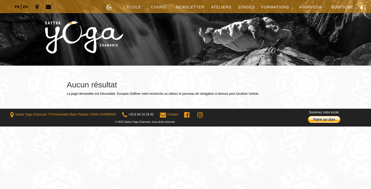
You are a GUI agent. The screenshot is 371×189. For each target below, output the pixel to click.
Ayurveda (310, 7)
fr (17, 7)
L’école (132, 7)
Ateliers (221, 7)
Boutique (342, 7)
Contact (169, 114)
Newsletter (190, 7)
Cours (158, 7)
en (25, 7)
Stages (246, 7)
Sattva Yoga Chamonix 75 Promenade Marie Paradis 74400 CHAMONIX (63, 114)
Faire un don (324, 119)
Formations (275, 7)
